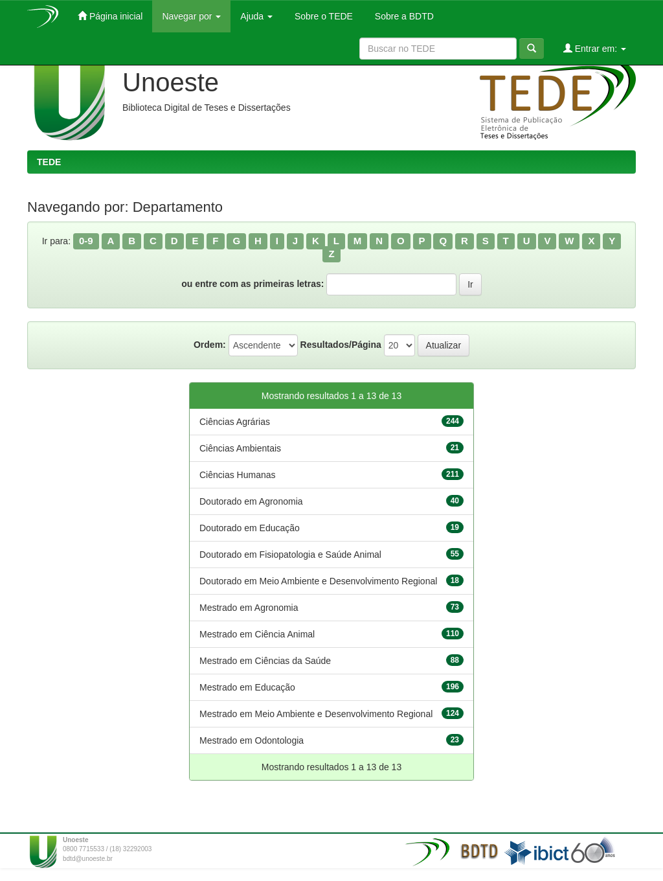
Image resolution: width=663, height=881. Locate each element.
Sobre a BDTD (403, 16)
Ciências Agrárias (234, 422)
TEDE (49, 162)
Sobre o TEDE (322, 16)
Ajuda (256, 16)
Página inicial (110, 15)
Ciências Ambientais (240, 448)
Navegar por (191, 16)
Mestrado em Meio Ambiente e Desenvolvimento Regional (316, 714)
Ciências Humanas (237, 475)
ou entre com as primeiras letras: (252, 284)
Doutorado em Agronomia (251, 501)
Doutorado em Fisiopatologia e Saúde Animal (290, 554)
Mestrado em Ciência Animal (257, 634)
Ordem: (210, 344)
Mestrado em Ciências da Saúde (265, 661)
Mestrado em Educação (247, 687)
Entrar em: (594, 48)
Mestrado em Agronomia (248, 607)
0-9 (86, 240)
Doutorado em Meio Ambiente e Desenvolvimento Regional (318, 581)
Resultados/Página (340, 344)
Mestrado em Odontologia (251, 740)
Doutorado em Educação (249, 528)
